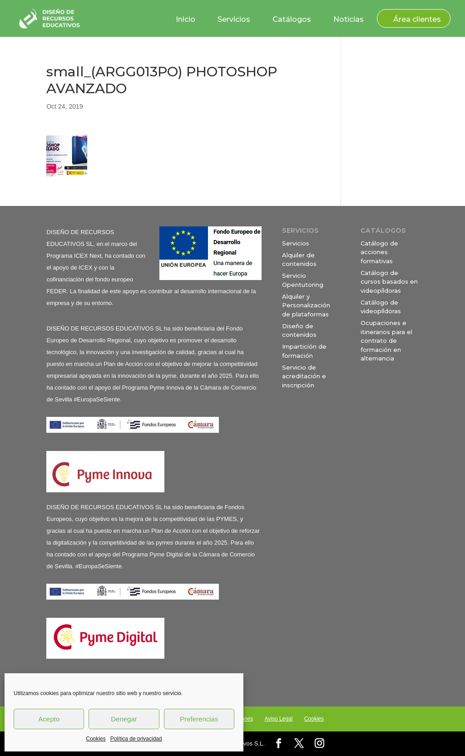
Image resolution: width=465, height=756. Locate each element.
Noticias (348, 19)
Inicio (185, 19)
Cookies (95, 739)
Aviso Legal (278, 719)
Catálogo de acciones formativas (379, 252)
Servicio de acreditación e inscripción (304, 376)
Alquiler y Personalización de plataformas (306, 305)
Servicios (234, 19)
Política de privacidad (136, 739)
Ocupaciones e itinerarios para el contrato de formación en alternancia (386, 340)
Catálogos (291, 19)
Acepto (48, 719)
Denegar (124, 719)
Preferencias (199, 719)
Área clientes (417, 19)
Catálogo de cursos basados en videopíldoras (389, 281)
